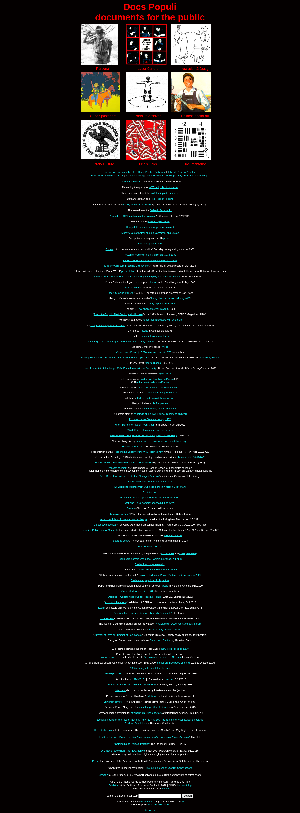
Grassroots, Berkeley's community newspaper (159, 387)
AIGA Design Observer (168, 623)
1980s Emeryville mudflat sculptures (150, 668)
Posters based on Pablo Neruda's (124, 462)
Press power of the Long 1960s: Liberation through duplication (115, 357)
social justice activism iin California (158, 569)
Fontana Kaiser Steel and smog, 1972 (150, 419)
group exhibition (173, 535)
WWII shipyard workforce (164, 193)
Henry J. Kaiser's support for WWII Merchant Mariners (150, 497)
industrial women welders (155, 336)
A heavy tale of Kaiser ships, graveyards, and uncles (150, 232)
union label (97, 175)
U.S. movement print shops (161, 175)
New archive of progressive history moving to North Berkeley (143, 435)
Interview (120, 690)
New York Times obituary (175, 648)
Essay (101, 607)
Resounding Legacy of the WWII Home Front (138, 451)
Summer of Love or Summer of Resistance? (118, 634)
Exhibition (113, 785)
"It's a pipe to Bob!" (119, 514)
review (165, 788)
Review (131, 508)
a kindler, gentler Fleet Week (154, 707)
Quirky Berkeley (188, 553)
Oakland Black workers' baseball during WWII (150, 502)
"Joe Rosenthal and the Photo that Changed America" (130, 476)
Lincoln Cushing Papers (120, 292)
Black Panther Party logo (152, 172)
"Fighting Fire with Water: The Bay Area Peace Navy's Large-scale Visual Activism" (145, 737)
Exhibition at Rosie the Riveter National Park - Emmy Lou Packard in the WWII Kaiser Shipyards (150, 719)
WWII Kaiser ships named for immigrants (150, 430)
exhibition (151, 696)
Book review (107, 618)
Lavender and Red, (110, 657)
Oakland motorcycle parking (150, 564)
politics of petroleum (158, 221)
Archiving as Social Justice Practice (157, 379)
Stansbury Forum (209, 357)
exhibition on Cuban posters (146, 712)
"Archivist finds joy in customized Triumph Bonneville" (143, 613)
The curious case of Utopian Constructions (168, 768)
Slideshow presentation (106, 524)
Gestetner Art (150, 492)
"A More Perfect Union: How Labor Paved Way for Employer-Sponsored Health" (137, 276)
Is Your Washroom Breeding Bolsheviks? (126, 265)
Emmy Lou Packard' (132, 446)
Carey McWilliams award (137, 204)
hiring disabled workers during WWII (171, 298)
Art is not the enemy (116, 602)
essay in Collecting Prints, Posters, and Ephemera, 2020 (170, 575)
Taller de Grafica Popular (181, 172)
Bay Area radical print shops (193, 175)
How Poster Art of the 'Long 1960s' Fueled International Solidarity (120, 368)
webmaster (146, 801)
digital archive (164, 374)
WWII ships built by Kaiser (163, 187)
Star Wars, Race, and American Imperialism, (132, 684)
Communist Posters (161, 640)
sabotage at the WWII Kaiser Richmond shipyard (160, 414)
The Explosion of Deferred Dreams (162, 657)
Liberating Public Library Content (99, 530)
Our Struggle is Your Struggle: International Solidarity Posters (120, 341)
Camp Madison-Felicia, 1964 (137, 591)
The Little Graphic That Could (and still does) (118, 314)
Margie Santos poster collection (107, 325)
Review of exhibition (136, 723)
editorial (152, 282)
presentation (128, 271)
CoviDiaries (167, 553)
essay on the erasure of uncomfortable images (162, 441)
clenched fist (129, 172)
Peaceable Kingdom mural (162, 392)
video (165, 346)
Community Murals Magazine (160, 408)
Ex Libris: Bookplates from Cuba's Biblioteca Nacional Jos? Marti (150, 486)
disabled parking (135, 175)
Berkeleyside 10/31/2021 (191, 457)
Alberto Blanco (153, 362)
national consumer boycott (153, 309)
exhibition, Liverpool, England (173, 662)
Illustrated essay (120, 540)
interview (170, 679)
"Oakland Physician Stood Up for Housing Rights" (134, 596)
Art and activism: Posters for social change (123, 519)
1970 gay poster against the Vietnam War (156, 398)
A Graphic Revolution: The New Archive (123, 750)
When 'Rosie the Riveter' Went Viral (134, 424)
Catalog (110, 249)
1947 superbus (160, 403)
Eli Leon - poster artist (150, 243)
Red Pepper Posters (162, 198)
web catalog (185, 785)
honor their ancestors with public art (162, 319)
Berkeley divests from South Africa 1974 (150, 481)
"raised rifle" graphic (161, 210)
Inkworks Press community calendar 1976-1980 (150, 254)
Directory (103, 774)
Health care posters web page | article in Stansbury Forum (150, 558)
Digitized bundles (133, 287)
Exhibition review (113, 701)
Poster (95, 761)
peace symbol (112, 172)
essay (144, 330)
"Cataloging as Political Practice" (132, 743)
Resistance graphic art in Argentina (150, 580)
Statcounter (150, 810)
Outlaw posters (112, 673)
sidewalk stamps (114, 175)
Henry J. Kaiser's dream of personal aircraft (150, 227)
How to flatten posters (150, 546)
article (165, 585)
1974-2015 (139, 679)
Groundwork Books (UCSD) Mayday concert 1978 (143, 352)
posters (167, 238)
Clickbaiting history (130, 181)
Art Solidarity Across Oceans (165, 629)
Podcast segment (118, 467)
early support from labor (162, 303)
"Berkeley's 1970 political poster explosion (133, 216)
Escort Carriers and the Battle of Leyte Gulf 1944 (150, 260)
